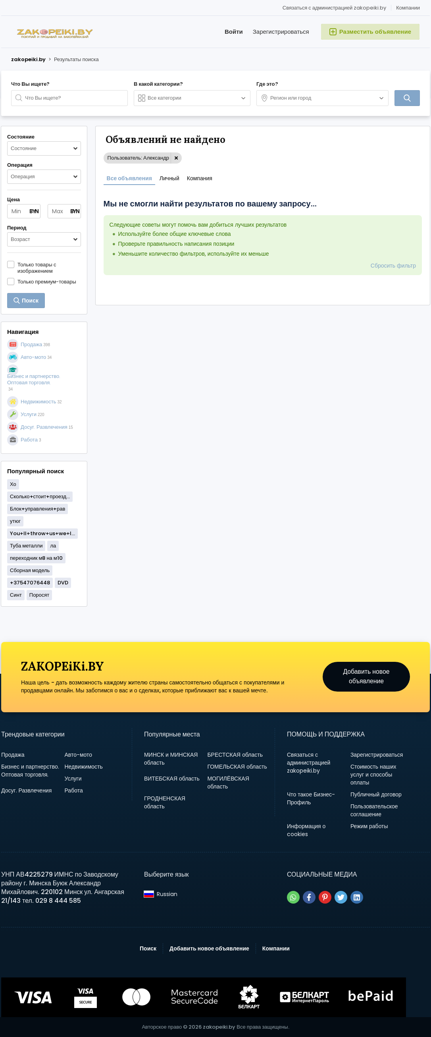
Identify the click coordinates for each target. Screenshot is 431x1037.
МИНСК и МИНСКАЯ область (171, 759)
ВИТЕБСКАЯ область (172, 779)
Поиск (148, 948)
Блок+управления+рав (37, 509)
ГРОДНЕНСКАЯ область (164, 802)
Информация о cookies (306, 830)
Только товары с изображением (36, 267)
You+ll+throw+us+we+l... (42, 533)
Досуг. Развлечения (26, 790)
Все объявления (129, 178)
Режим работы (369, 826)
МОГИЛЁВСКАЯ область (228, 782)
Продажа (12, 755)
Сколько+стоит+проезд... (40, 496)
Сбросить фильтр (393, 266)
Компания (199, 178)
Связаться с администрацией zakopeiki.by (334, 8)
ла (53, 545)
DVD (63, 582)
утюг (15, 521)
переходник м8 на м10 (36, 558)
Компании (408, 8)
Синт (16, 595)
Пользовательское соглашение (374, 810)
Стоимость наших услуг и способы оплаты (373, 774)
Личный (169, 178)
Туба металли (26, 545)
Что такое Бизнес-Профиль (311, 798)
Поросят (39, 595)
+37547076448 (30, 582)
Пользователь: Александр (138, 158)
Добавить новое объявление (366, 676)
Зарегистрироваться (281, 31)
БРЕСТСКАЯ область (235, 755)
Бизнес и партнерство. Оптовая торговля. (30, 771)
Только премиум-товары (46, 281)
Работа (73, 790)
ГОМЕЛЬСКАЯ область (237, 767)
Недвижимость (83, 767)
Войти (234, 31)
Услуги (72, 779)
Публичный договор (376, 794)
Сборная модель (30, 570)
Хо (13, 484)
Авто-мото (78, 755)
